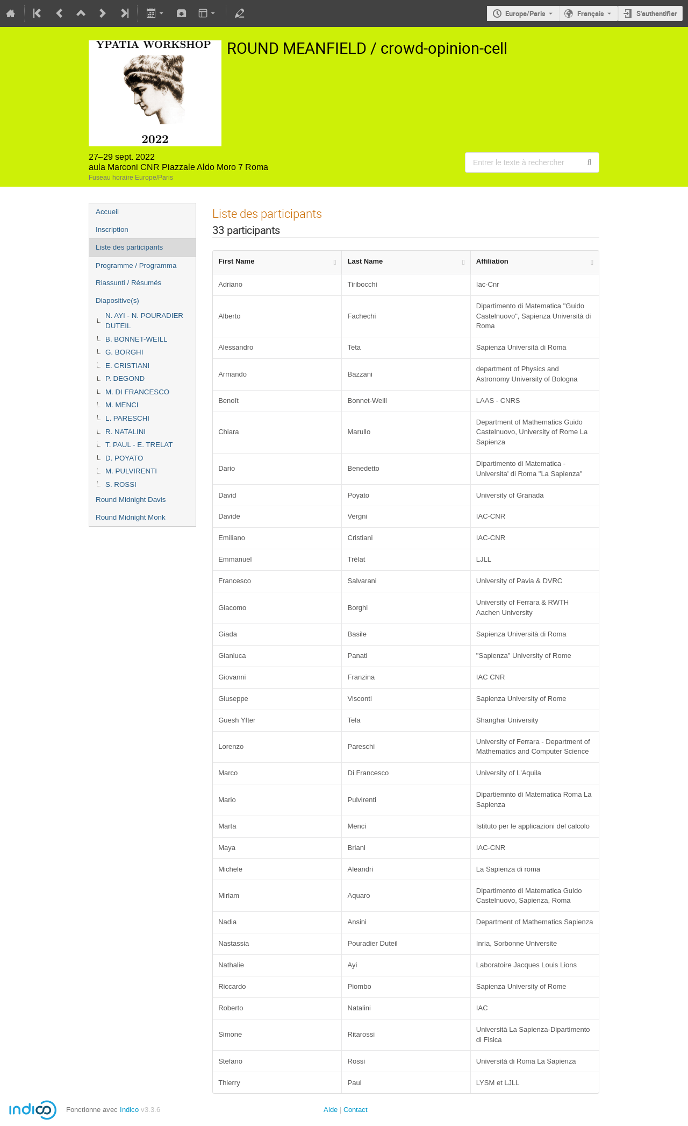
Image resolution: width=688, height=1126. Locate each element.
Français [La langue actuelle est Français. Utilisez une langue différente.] (590, 13)
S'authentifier (656, 13)
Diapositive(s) (117, 300)
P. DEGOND (125, 378)
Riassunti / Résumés (128, 283)
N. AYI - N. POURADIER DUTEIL (144, 320)
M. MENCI (121, 405)
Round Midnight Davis (131, 499)
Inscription (112, 229)
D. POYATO (124, 458)
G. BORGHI (124, 352)
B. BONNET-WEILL (136, 339)
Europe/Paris (525, 13)
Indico (129, 1109)
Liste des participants (129, 247)
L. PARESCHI (127, 418)
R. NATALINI (125, 432)
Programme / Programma (136, 265)
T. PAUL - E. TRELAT (139, 445)
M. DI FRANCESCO (137, 392)
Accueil (107, 212)
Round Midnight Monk (131, 517)
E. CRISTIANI (127, 366)
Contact (355, 1109)
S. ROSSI (121, 484)
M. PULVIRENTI (131, 471)
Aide (331, 1109)
